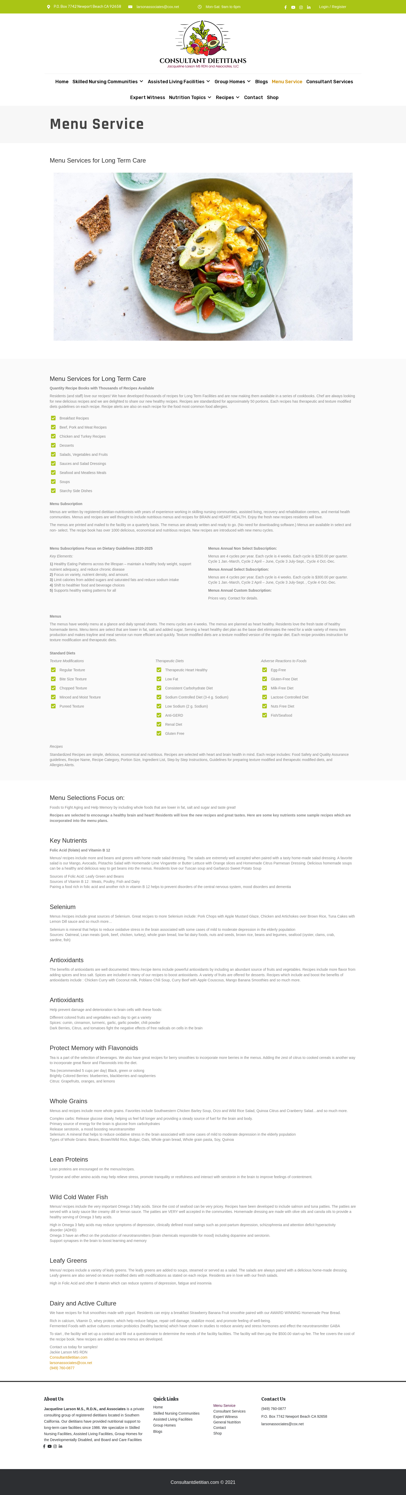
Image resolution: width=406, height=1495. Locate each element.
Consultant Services (229, 1411)
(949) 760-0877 (62, 1368)
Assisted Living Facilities (173, 1419)
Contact (219, 1428)
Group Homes (164, 1425)
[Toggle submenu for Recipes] (238, 97)
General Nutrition (227, 1422)
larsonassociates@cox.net (158, 7)
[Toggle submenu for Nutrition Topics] (209, 97)
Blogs (157, 1431)
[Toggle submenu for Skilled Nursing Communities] (141, 81)
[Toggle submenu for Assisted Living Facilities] (208, 81)
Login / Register (332, 6)
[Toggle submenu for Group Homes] (249, 81)
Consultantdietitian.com (69, 1357)
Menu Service (224, 1405)
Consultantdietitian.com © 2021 (203, 1482)
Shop (217, 1433)
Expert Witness (225, 1417)
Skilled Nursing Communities (176, 1413)
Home (158, 1407)
